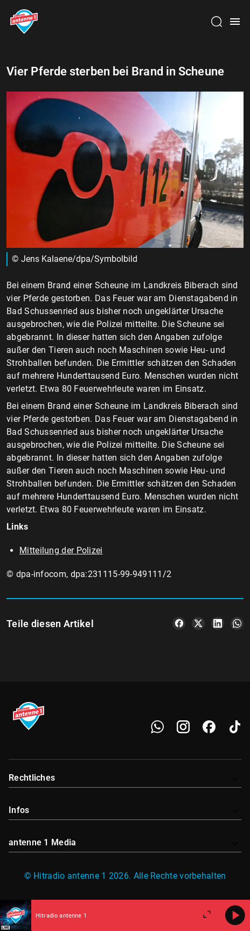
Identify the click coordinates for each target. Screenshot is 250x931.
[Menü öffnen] (235, 21)
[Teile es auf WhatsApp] (237, 623)
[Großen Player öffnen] (207, 915)
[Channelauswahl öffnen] (216, 21)
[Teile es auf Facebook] (178, 623)
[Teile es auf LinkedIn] (217, 623)
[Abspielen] (235, 915)
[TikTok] (234, 726)
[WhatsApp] (157, 726)
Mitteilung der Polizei (61, 550)
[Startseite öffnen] (23, 21)
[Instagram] (183, 726)
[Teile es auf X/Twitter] (198, 623)
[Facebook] (209, 726)
